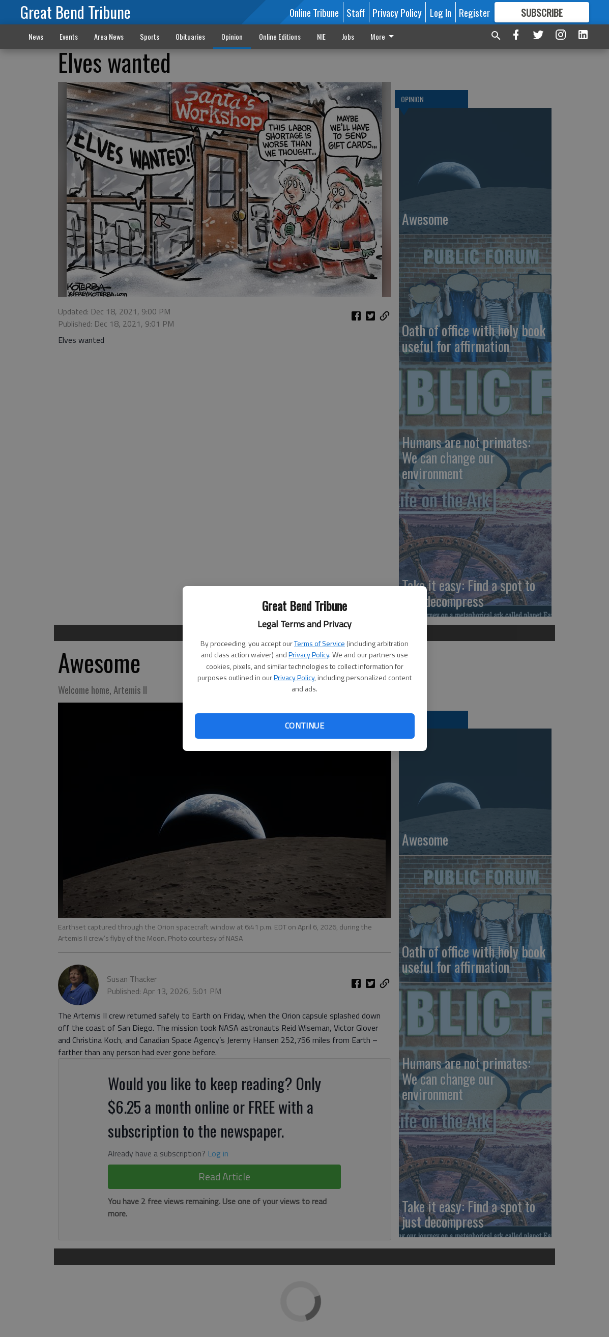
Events (69, 36)
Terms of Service (319, 643)
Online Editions (280, 36)
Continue (304, 725)
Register (474, 12)
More (383, 36)
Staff (355, 12)
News (35, 36)
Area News (109, 36)
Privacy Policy (308, 654)
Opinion (232, 36)
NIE (321, 36)
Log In (440, 12)
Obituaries (190, 36)
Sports (149, 36)
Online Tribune (314, 12)
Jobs (348, 36)
